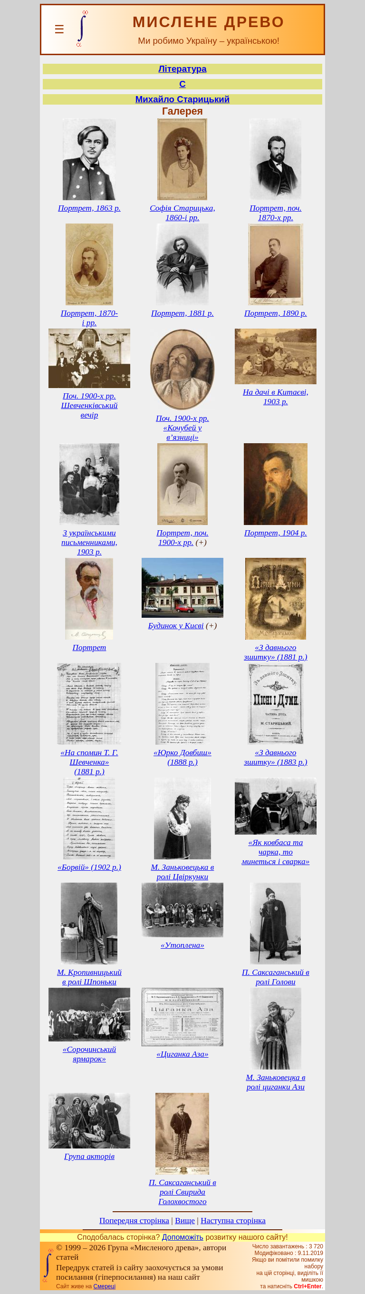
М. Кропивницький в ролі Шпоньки (89, 977)
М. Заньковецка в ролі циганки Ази (275, 1082)
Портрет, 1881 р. (182, 313)
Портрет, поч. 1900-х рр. (182, 537)
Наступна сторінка (233, 1220)
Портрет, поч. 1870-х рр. (275, 213)
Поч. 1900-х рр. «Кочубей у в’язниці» (182, 428)
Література (182, 69)
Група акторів (89, 1156)
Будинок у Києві (176, 625)
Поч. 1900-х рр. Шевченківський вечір (89, 405)
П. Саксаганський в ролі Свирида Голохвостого (182, 1192)
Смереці (104, 1286)
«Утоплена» (182, 945)
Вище (185, 1220)
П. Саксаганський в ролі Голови (275, 977)
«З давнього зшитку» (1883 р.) (275, 757)
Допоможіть (182, 1237)
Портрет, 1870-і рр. (89, 318)
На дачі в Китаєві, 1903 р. (275, 397)
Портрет (89, 647)
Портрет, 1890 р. (275, 313)
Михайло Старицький (182, 99)
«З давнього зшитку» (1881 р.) (275, 652)
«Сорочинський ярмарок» (89, 1054)
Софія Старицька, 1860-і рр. (182, 213)
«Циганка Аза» (182, 1054)
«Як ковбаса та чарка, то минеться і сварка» (276, 852)
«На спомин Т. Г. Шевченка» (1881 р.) (89, 762)
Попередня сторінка (134, 1220)
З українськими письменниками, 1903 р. (89, 542)
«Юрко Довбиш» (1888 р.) (182, 757)
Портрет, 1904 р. (275, 532)
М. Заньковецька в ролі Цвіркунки (182, 872)
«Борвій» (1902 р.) (89, 867)
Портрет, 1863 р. (89, 208)
